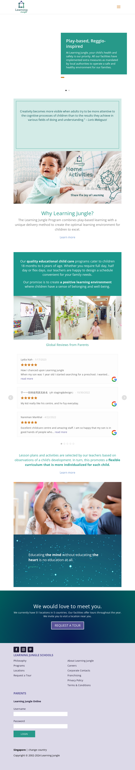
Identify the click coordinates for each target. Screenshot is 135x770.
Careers (72, 665)
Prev (10, 397)
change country (37, 749)
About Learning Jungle (81, 660)
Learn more (67, 237)
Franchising (74, 675)
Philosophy (20, 660)
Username (20, 708)
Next (124, 397)
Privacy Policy (75, 680)
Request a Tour (22, 675)
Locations (19, 670)
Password (19, 721)
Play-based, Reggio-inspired (86, 43)
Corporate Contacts (79, 670)
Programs (19, 665)
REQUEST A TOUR (68, 625)
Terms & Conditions (79, 685)
